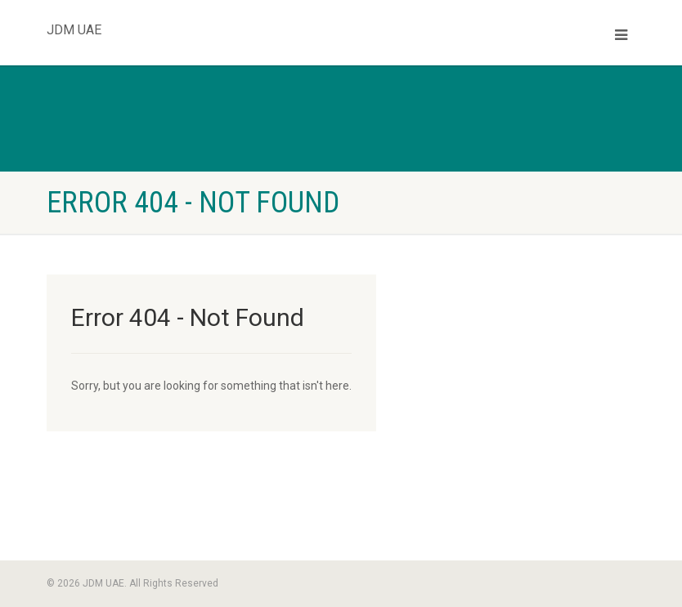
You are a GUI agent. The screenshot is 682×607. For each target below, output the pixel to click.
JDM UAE (74, 26)
